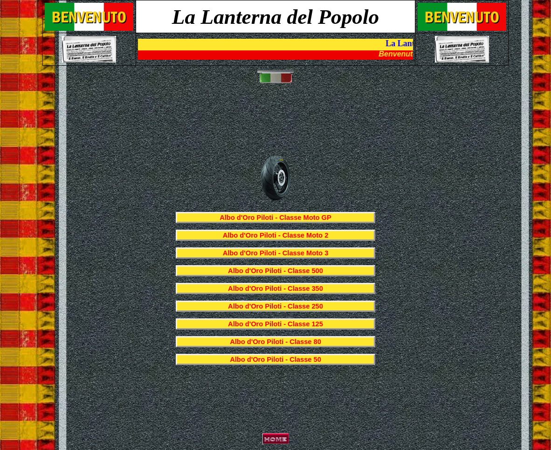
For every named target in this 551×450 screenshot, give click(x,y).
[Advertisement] (277, 124)
